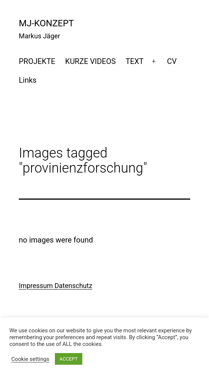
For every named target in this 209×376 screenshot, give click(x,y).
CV (172, 61)
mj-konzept (46, 23)
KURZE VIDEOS (90, 61)
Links (27, 80)
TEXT (135, 61)
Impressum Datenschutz (55, 286)
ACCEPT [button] (68, 359)
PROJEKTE (37, 61)
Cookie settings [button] (30, 359)
